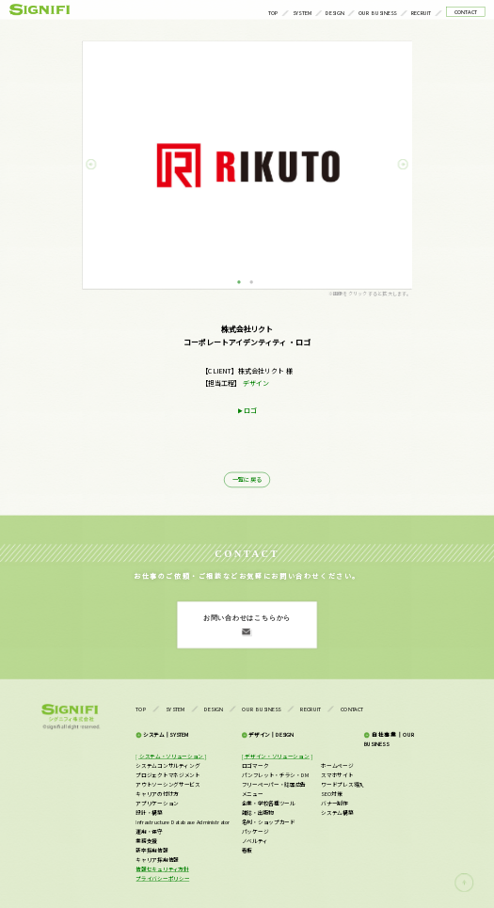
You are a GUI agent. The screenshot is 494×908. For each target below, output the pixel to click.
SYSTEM (302, 12)
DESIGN (335, 12)
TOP (273, 12)
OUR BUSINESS (378, 12)
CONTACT (466, 11)
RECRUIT (421, 12)
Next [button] (395, 164)
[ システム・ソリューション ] (170, 755)
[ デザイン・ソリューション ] (277, 755)
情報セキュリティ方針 (161, 868)
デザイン (256, 382)
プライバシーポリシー (162, 878)
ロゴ (250, 411)
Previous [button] (99, 164)
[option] (247, 165)
